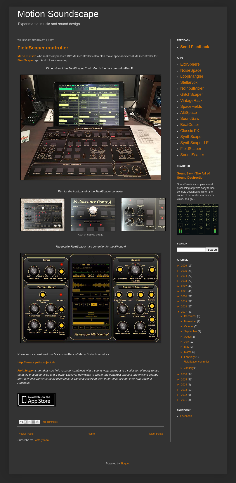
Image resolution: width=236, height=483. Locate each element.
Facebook (186, 416)
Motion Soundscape (58, 14)
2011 (184, 399)
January (189, 368)
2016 (184, 374)
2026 (184, 265)
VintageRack (191, 100)
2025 (184, 270)
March (188, 352)
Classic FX (189, 131)
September (191, 331)
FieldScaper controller (42, 48)
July (187, 341)
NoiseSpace (190, 70)
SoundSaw (189, 118)
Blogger (124, 463)
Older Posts (156, 433)
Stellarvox (189, 82)
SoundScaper (192, 155)
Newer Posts (26, 433)
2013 (184, 389)
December (190, 316)
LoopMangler (191, 76)
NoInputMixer (192, 88)
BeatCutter (189, 124)
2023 (184, 280)
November (190, 321)
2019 (184, 301)
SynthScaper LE (194, 143)
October (189, 326)
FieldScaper (25, 60)
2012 (184, 394)
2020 (184, 296)
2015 (184, 379)
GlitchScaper (191, 94)
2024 (184, 275)
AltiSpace (188, 112)
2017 (184, 311)
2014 (184, 384)
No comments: (50, 421)
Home (91, 433)
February (189, 357)
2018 (184, 306)
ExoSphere (190, 64)
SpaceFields (191, 106)
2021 (184, 291)
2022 (184, 286)
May (187, 346)
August (188, 336)
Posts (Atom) (41, 440)
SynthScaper (191, 136)
